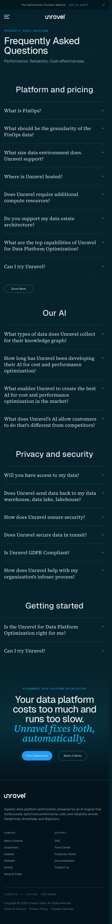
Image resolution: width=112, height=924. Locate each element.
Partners (9, 861)
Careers (9, 854)
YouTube (32, 894)
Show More (18, 289)
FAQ (57, 841)
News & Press (13, 874)
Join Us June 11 (78, 5)
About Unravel (13, 841)
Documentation (64, 861)
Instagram (48, 894)
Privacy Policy (38, 909)
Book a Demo (72, 755)
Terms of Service (15, 909)
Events (8, 867)
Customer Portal (65, 854)
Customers (11, 847)
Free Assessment (37, 755)
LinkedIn (11, 894)
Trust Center (63, 847)
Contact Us (62, 867)
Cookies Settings (62, 909)
